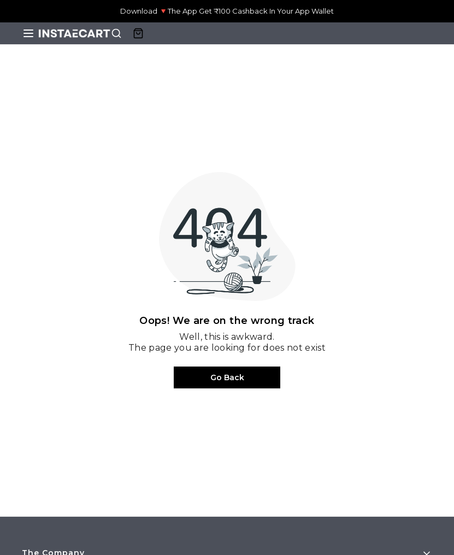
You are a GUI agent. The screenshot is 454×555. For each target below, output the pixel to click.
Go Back (227, 377)
